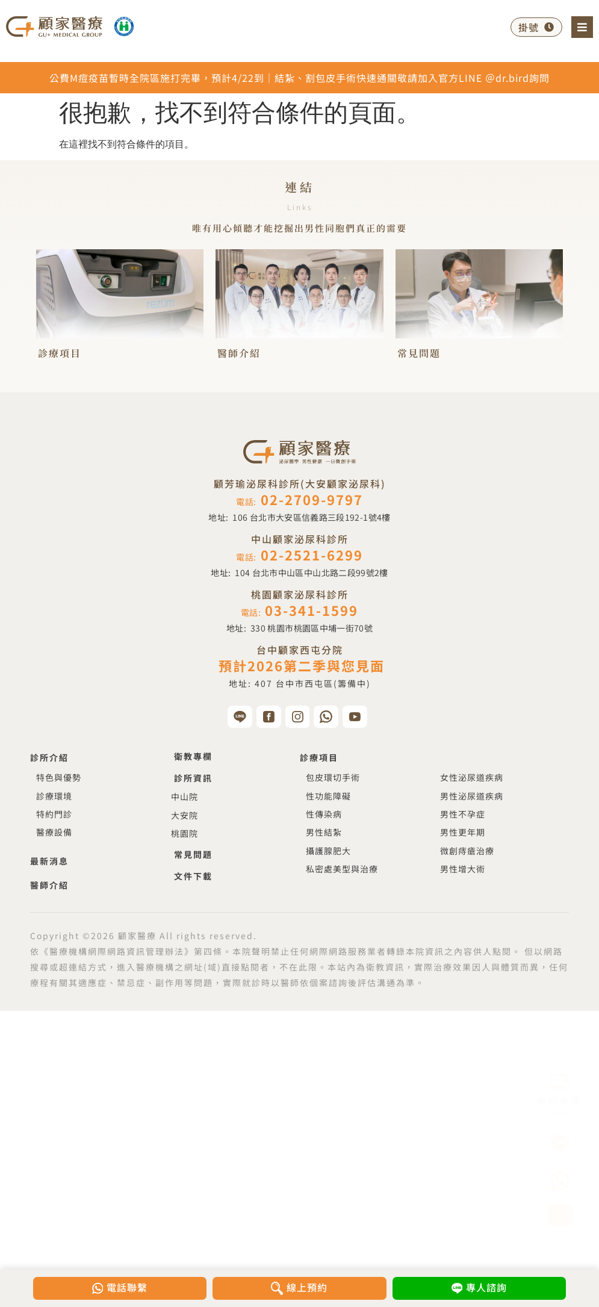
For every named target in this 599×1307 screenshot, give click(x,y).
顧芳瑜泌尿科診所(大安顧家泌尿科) (300, 483)
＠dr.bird (507, 77)
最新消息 (49, 861)
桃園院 (184, 833)
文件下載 (193, 876)
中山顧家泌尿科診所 (300, 539)
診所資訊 (193, 778)
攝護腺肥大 (328, 851)
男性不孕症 (462, 814)
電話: (299, 501)
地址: (299, 517)
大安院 (184, 815)
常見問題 (419, 353)
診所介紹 (49, 757)
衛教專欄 (193, 756)
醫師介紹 (239, 353)
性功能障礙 (328, 796)
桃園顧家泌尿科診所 (300, 594)
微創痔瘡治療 (467, 851)
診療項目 (59, 353)
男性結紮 (324, 832)
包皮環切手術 (333, 777)
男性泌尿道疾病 (471, 796)
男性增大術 (462, 869)
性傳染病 (324, 814)
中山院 (184, 796)
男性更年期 (462, 832)
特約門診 (54, 814)
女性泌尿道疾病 (471, 777)
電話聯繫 (128, 1287)
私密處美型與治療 (342, 869)
